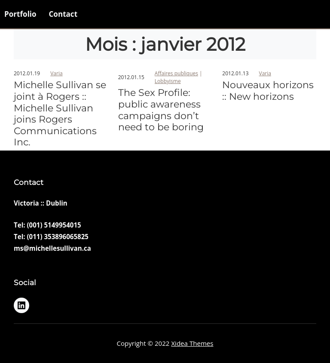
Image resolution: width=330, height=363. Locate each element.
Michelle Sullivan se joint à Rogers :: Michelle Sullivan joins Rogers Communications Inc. (60, 114)
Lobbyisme (168, 81)
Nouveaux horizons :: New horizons (268, 91)
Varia (56, 73)
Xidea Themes (192, 343)
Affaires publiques (176, 73)
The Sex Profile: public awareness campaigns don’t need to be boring (161, 110)
